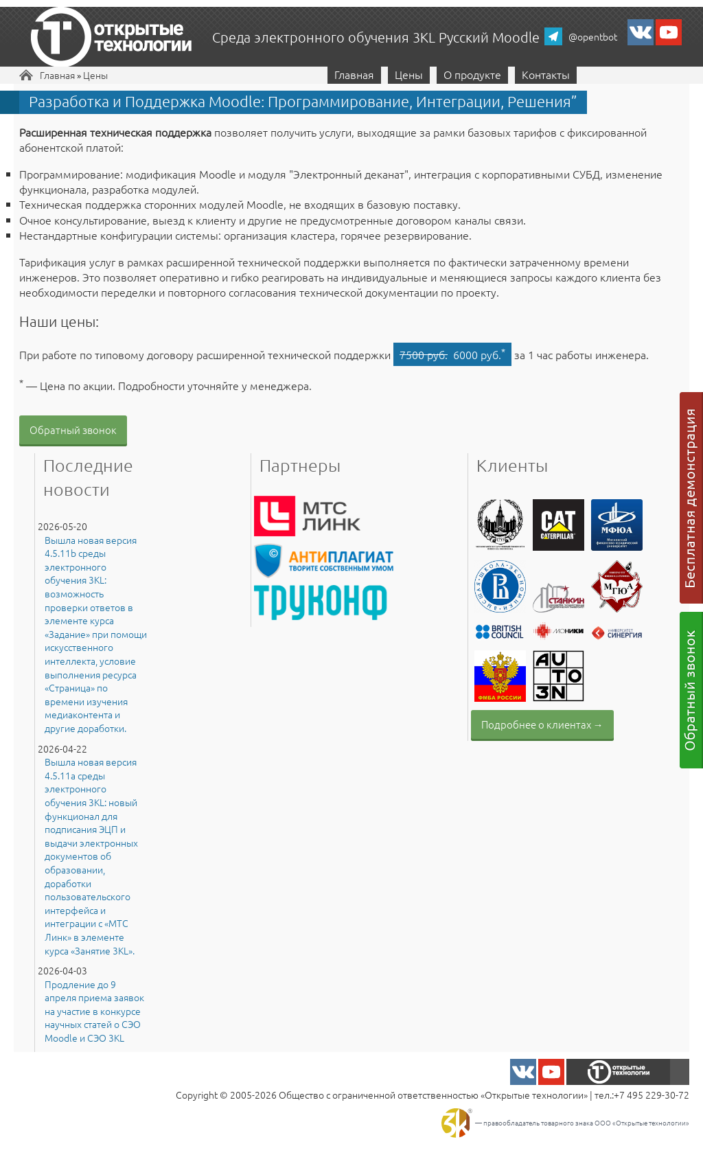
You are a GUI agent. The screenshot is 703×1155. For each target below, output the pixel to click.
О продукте (472, 74)
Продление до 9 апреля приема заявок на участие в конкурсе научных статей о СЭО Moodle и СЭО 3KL (94, 1011)
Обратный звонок (73, 429)
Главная (57, 75)
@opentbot (592, 36)
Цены (95, 75)
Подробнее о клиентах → (542, 724)
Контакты (546, 74)
